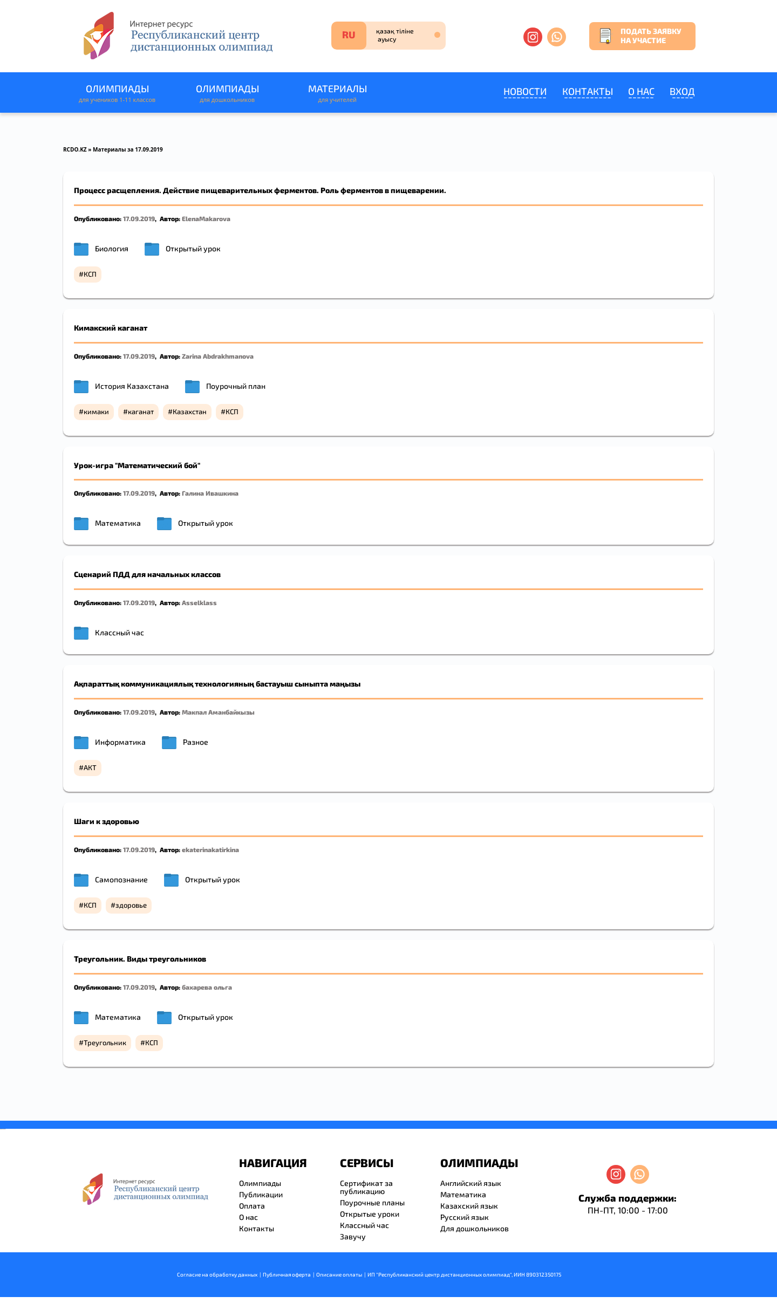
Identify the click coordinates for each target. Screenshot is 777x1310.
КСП (90, 274)
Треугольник (105, 1042)
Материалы (337, 94)
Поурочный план (235, 385)
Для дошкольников (474, 1228)
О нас (641, 91)
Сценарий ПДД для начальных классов (147, 574)
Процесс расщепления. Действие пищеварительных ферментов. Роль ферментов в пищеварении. (260, 190)
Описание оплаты (339, 1274)
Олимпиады (117, 94)
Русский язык (464, 1217)
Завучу (353, 1236)
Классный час (119, 632)
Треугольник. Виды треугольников (140, 958)
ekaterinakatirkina (210, 849)
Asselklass (199, 602)
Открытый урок (193, 248)
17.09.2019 (139, 218)
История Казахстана (132, 385)
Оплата (252, 1205)
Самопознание (121, 879)
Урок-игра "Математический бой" (137, 465)
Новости (525, 91)
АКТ (90, 767)
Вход (682, 91)
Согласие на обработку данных (217, 1274)
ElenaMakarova (206, 218)
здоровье (131, 905)
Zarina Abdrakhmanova (218, 356)
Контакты (587, 91)
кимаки (96, 411)
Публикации (261, 1194)
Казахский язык (469, 1205)
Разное (195, 741)
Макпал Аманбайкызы (218, 712)
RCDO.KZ (75, 149)
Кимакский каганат (110, 327)
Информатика (120, 741)
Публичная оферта (287, 1274)
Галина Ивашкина (210, 493)
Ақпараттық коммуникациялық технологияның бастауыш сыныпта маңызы (217, 683)
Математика (118, 522)
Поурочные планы (372, 1202)
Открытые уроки (369, 1213)
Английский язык (470, 1183)
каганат (141, 411)
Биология (111, 248)
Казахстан (190, 411)
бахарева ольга (207, 987)
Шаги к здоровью (106, 821)
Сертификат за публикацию (366, 1187)
